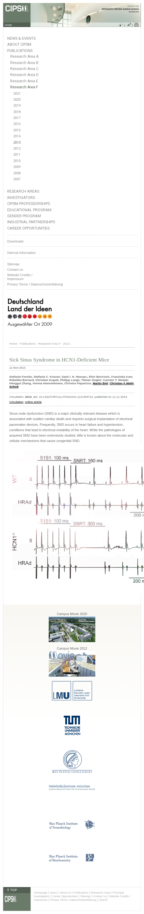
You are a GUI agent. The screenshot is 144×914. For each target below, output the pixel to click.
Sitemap (13, 264)
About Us (65, 892)
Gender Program (24, 216)
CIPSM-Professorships (28, 203)
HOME (8, 25)
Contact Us (100, 896)
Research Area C (24, 69)
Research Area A (24, 56)
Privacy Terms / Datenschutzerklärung (35, 284)
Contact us (15, 269)
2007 (16, 179)
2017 (16, 118)
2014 (16, 136)
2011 (16, 155)
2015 (16, 130)
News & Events (21, 38)
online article (33, 402)
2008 (16, 173)
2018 (16, 112)
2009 (16, 167)
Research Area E (24, 81)
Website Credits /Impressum (19, 277)
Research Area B (24, 63)
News (53, 892)
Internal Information (21, 252)
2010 (16, 161)
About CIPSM (19, 44)
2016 (16, 124)
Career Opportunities (28, 228)
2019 (16, 106)
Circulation (16, 402)
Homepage (40, 892)
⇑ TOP (12, 890)
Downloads (15, 241)
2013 (16, 143)
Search (103, 899)
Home (13, 343)
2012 (16, 149)
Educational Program (29, 210)
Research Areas (23, 191)
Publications (19, 50)
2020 (16, 100)
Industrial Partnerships (31, 222)
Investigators (21, 197)
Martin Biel (100, 383)
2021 (16, 94)
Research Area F (24, 87)
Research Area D (24, 75)
